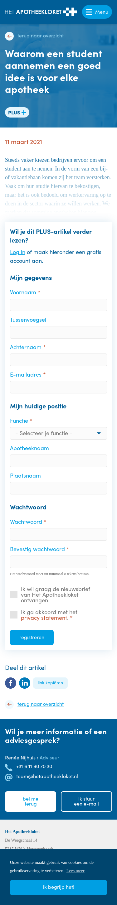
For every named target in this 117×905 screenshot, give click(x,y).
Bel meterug (30, 801)
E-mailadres (25, 374)
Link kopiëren (50, 683)
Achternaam (25, 347)
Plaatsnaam (25, 475)
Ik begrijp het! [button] (58, 886)
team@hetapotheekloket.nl (47, 776)
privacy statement (44, 617)
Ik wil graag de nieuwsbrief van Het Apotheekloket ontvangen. (55, 594)
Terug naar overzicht (40, 35)
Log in (17, 252)
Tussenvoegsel (28, 319)
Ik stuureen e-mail (86, 801)
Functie (19, 420)
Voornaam (23, 292)
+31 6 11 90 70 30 (34, 766)
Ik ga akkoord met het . (49, 614)
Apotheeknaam (29, 448)
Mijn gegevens (31, 277)
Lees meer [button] (75, 871)
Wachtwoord (28, 507)
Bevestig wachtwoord (37, 549)
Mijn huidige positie (38, 406)
